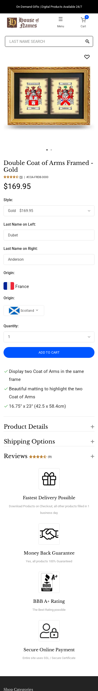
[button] (49, 424)
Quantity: (11, 326)
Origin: (9, 273)
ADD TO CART (49, 352)
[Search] (87, 41)
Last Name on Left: (20, 224)
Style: (9, 200)
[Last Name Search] (49, 41)
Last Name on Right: (21, 248)
